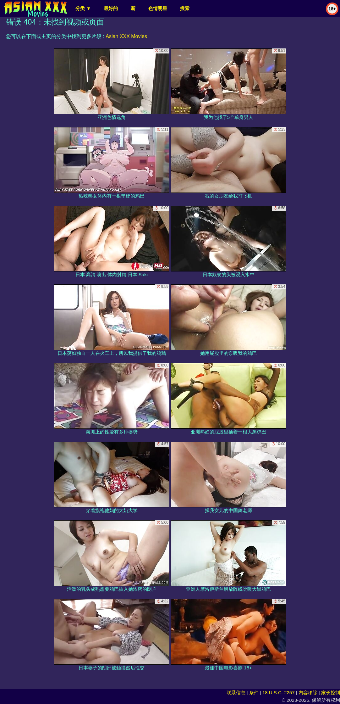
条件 (254, 692)
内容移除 (308, 692)
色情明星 (157, 8)
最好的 (111, 8)
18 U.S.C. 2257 (278, 692)
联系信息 (236, 692)
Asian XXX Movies (126, 36)
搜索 (184, 8)
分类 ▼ (83, 8)
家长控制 (330, 692)
